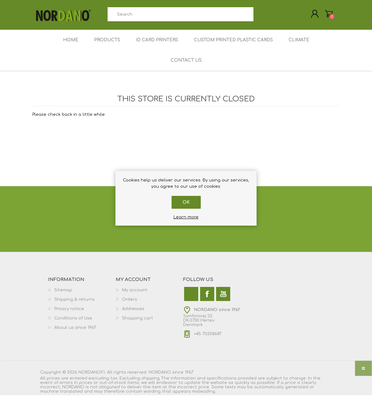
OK (186, 202)
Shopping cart (137, 321)
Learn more (186, 217)
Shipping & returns (74, 302)
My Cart (325, 15)
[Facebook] (207, 297)
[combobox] (180, 16)
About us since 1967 (75, 330)
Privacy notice (69, 311)
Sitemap (63, 293)
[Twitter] (191, 297)
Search (260, 16)
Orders (129, 302)
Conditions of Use (73, 321)
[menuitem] (82, 293)
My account (134, 293)
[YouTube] (223, 297)
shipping (150, 381)
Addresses (133, 311)
